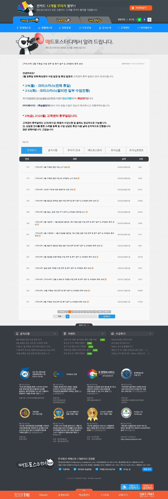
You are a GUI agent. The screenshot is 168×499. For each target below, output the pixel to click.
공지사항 (52, 150)
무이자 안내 (74, 150)
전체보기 (31, 150)
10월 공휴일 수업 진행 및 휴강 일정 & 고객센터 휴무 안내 (65, 290)
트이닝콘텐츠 (136, 150)
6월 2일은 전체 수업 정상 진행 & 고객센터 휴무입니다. (64, 212)
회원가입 (121, 20)
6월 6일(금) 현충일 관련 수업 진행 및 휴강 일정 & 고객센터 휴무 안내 (70, 201)
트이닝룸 (115, 150)
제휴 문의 (147, 469)
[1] (146, 350)
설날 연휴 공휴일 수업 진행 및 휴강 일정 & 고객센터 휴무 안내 (67, 268)
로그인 (131, 20)
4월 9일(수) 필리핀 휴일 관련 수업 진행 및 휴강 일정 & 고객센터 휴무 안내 (72, 245)
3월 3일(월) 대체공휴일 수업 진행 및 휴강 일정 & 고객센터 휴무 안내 (70, 257)
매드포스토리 (95, 150)
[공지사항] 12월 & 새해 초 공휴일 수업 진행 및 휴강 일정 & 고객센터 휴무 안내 (74, 279)
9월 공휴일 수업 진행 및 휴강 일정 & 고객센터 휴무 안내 (65, 302)
